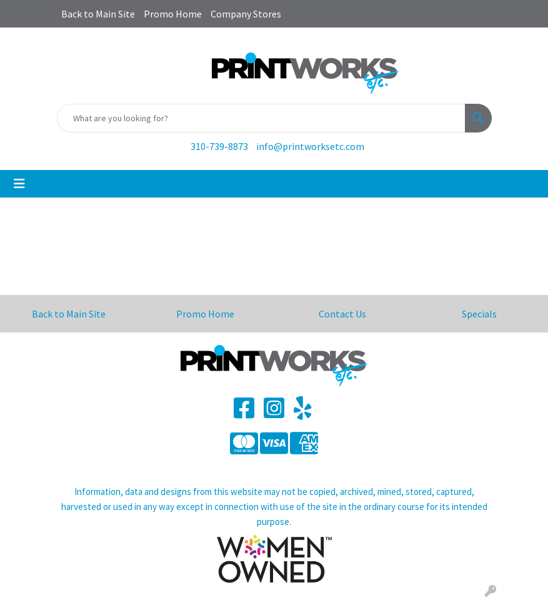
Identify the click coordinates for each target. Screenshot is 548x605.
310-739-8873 (219, 146)
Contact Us (342, 314)
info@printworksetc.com (310, 146)
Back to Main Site (98, 14)
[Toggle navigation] (19, 183)
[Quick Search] (261, 118)
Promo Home (173, 14)
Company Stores (246, 14)
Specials (479, 314)
